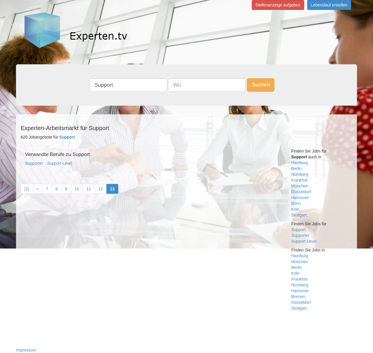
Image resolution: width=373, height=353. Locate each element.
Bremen (298, 296)
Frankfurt (299, 180)
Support (298, 229)
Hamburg (299, 162)
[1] (26, 189)
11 (88, 189)
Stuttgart (299, 215)
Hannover (300, 197)
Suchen (261, 85)
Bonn (296, 203)
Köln (295, 209)
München (299, 186)
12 (100, 189)
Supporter (34, 163)
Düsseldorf (301, 191)
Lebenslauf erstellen (329, 5)
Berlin (296, 168)
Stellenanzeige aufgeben (278, 5)
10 (77, 189)
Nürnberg (299, 174)
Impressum (26, 350)
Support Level (59, 163)
